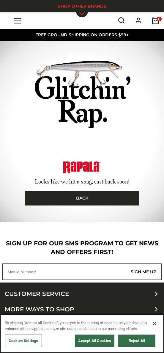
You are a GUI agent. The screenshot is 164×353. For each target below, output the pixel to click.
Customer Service (82, 293)
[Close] (154, 323)
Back (82, 198)
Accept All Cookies (94, 340)
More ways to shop (82, 309)
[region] (82, 333)
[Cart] (155, 20)
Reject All (137, 340)
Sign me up (143, 271)
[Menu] (18, 20)
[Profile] (138, 20)
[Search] (121, 20)
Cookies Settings (23, 340)
